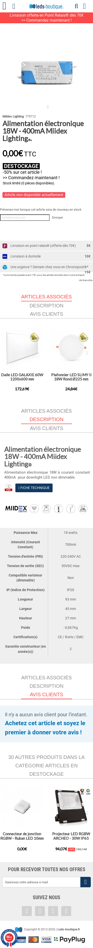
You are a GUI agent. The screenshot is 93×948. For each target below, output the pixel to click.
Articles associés (46, 411)
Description (46, 305)
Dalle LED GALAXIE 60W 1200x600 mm (22, 377)
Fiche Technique (34, 488)
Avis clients (46, 314)
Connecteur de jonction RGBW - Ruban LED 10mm (22, 836)
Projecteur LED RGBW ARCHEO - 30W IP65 (71, 836)
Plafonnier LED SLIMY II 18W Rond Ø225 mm (71, 377)
